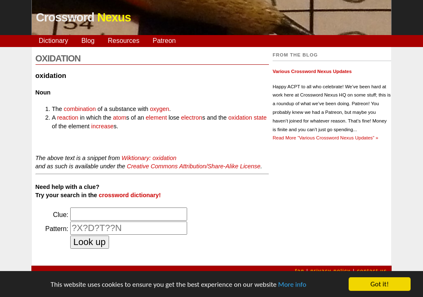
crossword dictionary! (130, 195)
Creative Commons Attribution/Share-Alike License (193, 166)
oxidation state (247, 117)
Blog (88, 40)
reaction (67, 117)
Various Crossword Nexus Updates (312, 71)
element (156, 117)
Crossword (83, 17)
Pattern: (56, 228)
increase (102, 126)
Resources (123, 40)
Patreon (164, 40)
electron (191, 117)
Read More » (325, 137)
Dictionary (53, 40)
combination (80, 109)
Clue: (60, 214)
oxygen (159, 109)
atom (119, 117)
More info (292, 284)
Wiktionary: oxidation (148, 158)
